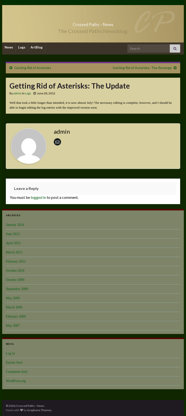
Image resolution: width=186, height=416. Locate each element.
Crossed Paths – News (93, 23)
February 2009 (16, 316)
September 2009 (17, 289)
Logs (21, 47)
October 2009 (15, 280)
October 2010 (15, 270)
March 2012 (14, 252)
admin (17, 93)
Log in (10, 353)
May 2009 (13, 298)
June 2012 (13, 234)
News (9, 47)
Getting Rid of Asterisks (32, 68)
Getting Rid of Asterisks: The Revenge (142, 68)
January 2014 (15, 225)
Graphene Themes (39, 410)
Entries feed (14, 362)
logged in (38, 197)
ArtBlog (37, 47)
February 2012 (16, 261)
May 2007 (13, 325)
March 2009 (14, 307)
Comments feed (16, 372)
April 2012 (13, 243)
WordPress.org (16, 381)
